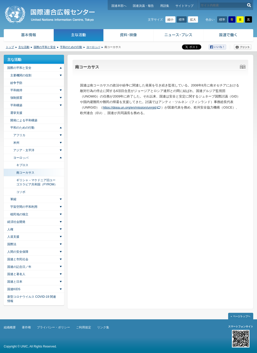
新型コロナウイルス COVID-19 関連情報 (31, 299)
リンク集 (103, 327)
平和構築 (16, 105)
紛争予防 (16, 83)
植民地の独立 (19, 214)
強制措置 (16, 97)
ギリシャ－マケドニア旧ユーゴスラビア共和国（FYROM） (36, 182)
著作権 (26, 327)
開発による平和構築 (23, 120)
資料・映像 (129, 36)
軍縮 (13, 199)
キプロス (22, 165)
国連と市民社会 (17, 259)
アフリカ (19, 135)
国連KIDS (13, 289)
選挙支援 (16, 113)
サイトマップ (184, 6)
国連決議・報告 (143, 6)
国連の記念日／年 (19, 267)
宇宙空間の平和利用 (23, 207)
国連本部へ (118, 6)
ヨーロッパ (93, 46)
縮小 (170, 19)
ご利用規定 (83, 327)
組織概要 (10, 327)
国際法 (11, 244)
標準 (182, 19)
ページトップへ (240, 316)
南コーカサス (25, 172)
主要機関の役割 (20, 75)
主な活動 (79, 36)
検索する (249, 5)
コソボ (20, 192)
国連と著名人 (16, 274)
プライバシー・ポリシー (53, 327)
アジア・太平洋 (23, 150)
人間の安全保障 (17, 252)
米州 (16, 142)
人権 (10, 229)
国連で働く (229, 36)
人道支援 (13, 236)
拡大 (193, 19)
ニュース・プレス (179, 36)
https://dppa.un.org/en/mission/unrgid (129, 107)
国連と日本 (14, 281)
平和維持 (16, 90)
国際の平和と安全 (45, 46)
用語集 (164, 6)
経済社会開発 (16, 222)
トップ (10, 46)
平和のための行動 (71, 46)
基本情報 (28, 36)
